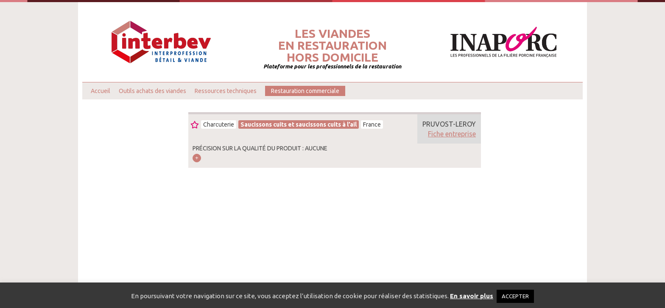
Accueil (100, 91)
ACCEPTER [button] (515, 296)
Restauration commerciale (305, 91)
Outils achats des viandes (152, 91)
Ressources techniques (226, 91)
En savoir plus (471, 296)
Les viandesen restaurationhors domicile (332, 45)
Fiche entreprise (452, 134)
